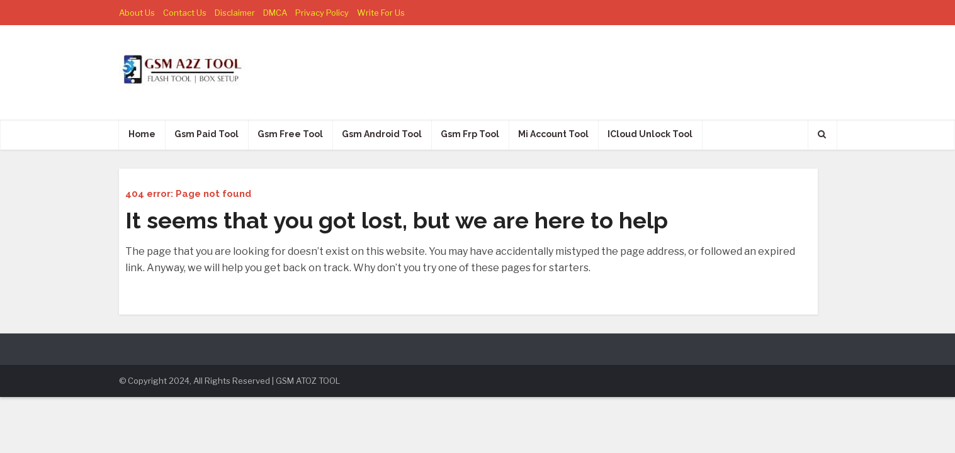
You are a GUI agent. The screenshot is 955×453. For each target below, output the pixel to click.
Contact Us (184, 13)
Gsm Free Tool (290, 134)
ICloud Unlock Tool (649, 134)
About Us (137, 13)
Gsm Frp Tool (470, 134)
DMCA (275, 13)
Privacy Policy (322, 13)
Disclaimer (235, 13)
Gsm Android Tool (382, 134)
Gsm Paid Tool (206, 134)
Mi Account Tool (553, 134)
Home (141, 134)
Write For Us (381, 13)
